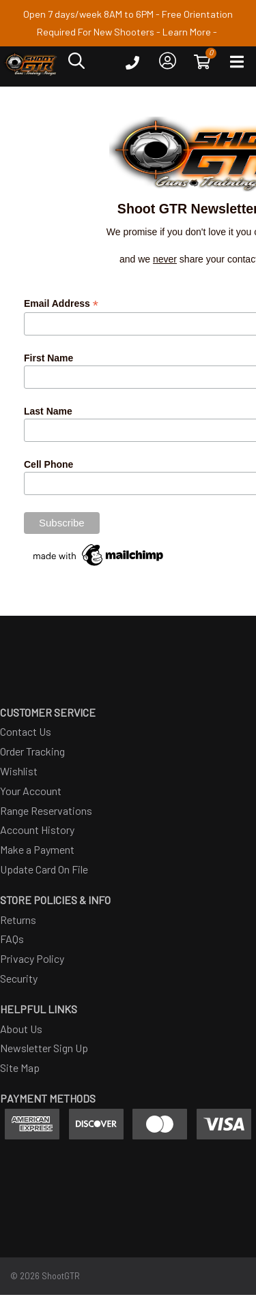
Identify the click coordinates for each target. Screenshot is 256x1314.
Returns (18, 919)
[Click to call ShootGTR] (132, 65)
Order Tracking (32, 751)
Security (19, 978)
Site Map (20, 1067)
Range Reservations (46, 810)
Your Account (30, 790)
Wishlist (19, 770)
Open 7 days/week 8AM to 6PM (88, 14)
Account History (37, 829)
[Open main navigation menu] (237, 64)
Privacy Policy (32, 958)
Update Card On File (44, 869)
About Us (21, 1028)
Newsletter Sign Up (44, 1047)
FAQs (12, 938)
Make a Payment (37, 849)
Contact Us (25, 731)
